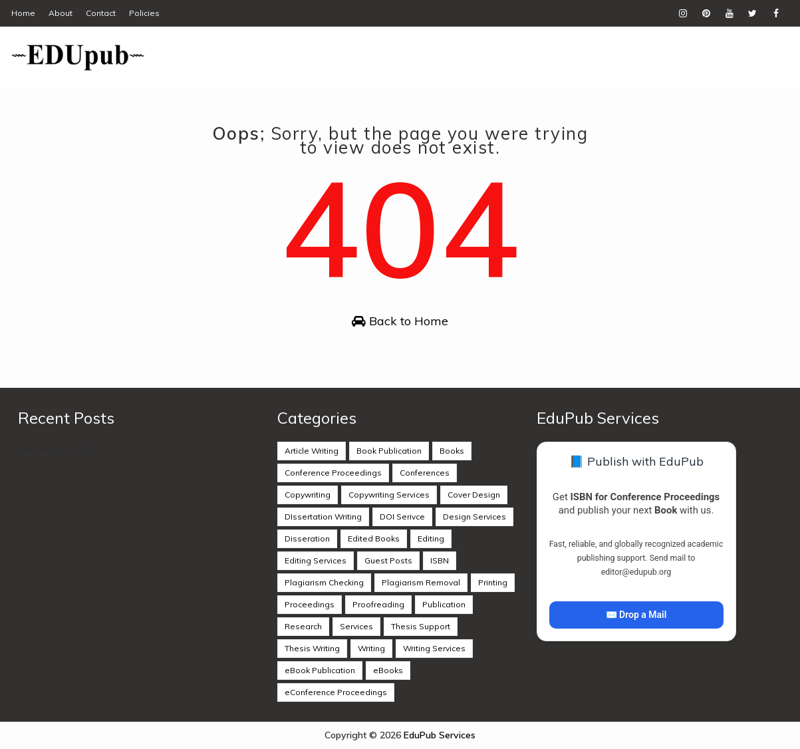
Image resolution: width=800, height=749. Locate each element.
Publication (444, 604)
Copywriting (308, 495)
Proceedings (309, 604)
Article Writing (311, 451)
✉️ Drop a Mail (636, 614)
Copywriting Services (389, 495)
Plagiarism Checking (324, 582)
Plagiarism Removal (421, 582)
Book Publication (389, 451)
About (60, 13)
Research (303, 626)
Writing (371, 648)
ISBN (439, 560)
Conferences (425, 473)
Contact (101, 13)
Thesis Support (420, 626)
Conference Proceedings (333, 473)
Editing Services (315, 560)
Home (23, 13)
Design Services (474, 517)
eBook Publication (320, 670)
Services (356, 626)
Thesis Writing (312, 648)
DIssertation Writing (323, 517)
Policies (144, 13)
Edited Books (374, 538)
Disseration (307, 538)
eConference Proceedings (336, 692)
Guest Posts (388, 560)
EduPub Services (439, 735)
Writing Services (434, 648)
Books (452, 451)
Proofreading (378, 604)
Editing (431, 538)
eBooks (388, 670)
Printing (492, 582)
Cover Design (474, 495)
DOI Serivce (402, 517)
